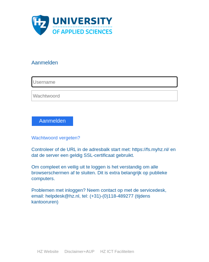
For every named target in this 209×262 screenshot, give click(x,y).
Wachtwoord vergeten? (55, 137)
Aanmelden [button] (52, 121)
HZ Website (47, 251)
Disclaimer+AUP (79, 251)
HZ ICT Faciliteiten (117, 251)
